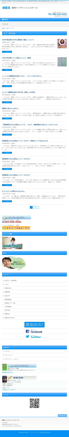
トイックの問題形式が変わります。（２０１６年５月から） (22, 76)
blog (4, 253)
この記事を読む (7, 51)
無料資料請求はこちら (7, 372)
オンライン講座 (7, 234)
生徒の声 (7, 296)
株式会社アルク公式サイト (10, 389)
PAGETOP (62, 415)
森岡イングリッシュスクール (32, 432)
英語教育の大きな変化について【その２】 (16, 175)
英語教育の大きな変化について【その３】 (16, 159)
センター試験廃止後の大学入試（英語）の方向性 (18, 92)
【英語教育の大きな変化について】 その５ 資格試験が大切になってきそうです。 (30, 124)
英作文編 (7, 310)
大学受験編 (8, 306)
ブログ (13, 42)
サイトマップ (9, 355)
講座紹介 (7, 314)
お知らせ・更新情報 (10, 280)
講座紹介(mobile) (9, 317)
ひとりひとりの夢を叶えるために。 (14, 191)
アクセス (7, 351)
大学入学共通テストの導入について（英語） (17, 58)
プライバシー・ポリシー (12, 359)
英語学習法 (8, 288)
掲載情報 (7, 292)
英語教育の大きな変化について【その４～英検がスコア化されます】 (25, 141)
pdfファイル (6, 387)
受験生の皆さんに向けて (10, 108)
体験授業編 (8, 299)
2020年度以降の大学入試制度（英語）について (18, 40)
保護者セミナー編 (10, 303)
